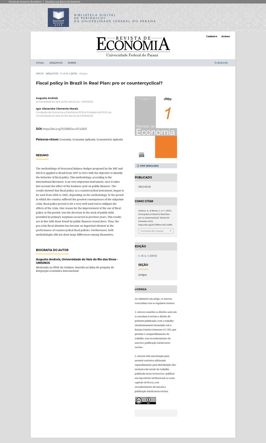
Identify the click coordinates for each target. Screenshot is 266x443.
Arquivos (55, 62)
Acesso (225, 36)
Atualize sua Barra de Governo (62, 1)
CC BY (167, 329)
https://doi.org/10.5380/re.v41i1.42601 (65, 129)
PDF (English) (149, 165)
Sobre (72, 62)
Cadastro (211, 36)
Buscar (221, 62)
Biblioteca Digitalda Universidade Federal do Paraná (115, 18)
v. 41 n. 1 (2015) (69, 73)
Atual (40, 62)
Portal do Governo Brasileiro (25, 1)
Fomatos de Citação (152, 231)
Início (40, 73)
